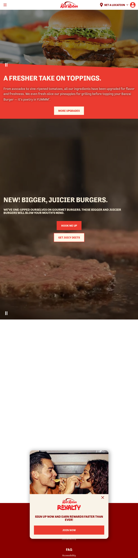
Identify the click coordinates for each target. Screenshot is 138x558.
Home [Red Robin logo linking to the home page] (69, 5)
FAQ (69, 550)
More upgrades (69, 110)
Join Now (69, 530)
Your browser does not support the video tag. (69, 40)
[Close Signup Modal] (103, 498)
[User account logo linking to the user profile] (133, 5)
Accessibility (69, 555)
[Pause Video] (6, 65)
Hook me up (69, 225)
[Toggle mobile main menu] (5, 5)
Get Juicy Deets (69, 237)
